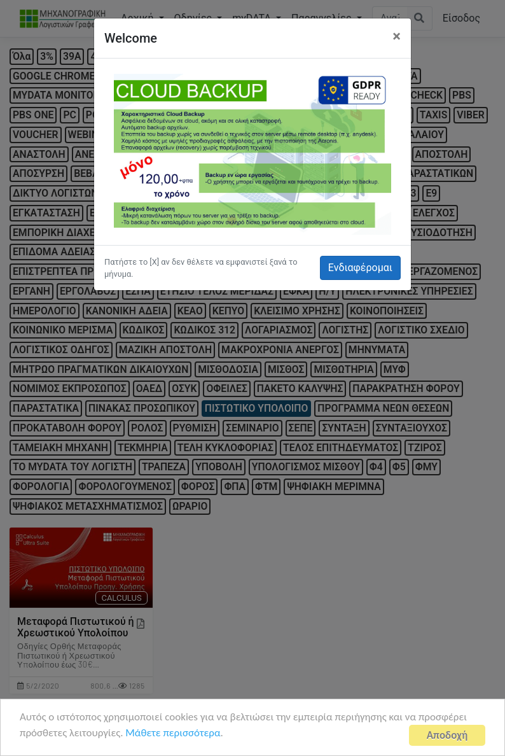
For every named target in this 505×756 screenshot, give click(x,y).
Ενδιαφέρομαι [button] (360, 268)
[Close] (396, 36)
